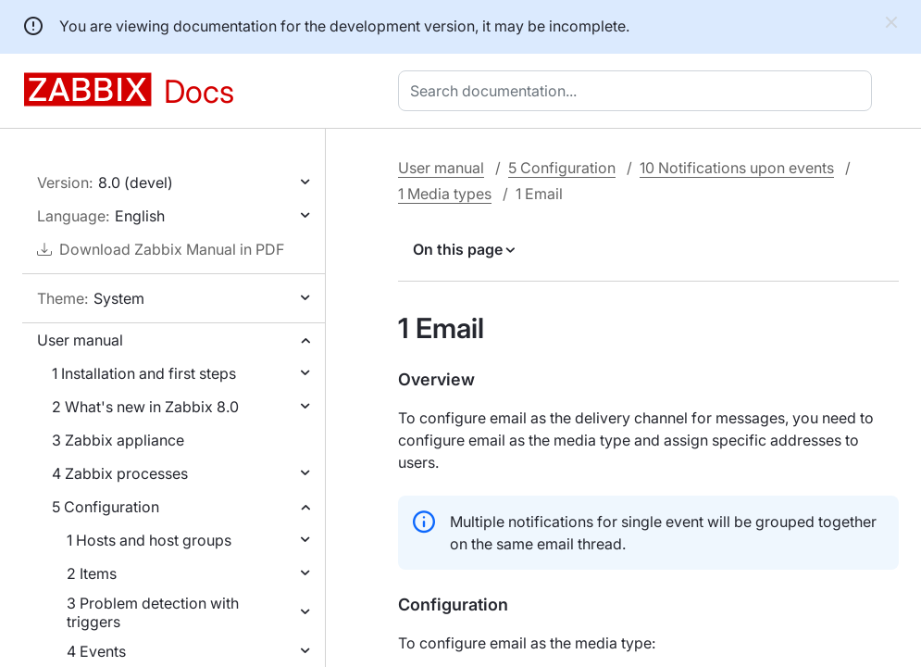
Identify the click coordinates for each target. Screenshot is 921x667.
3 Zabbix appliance (118, 440)
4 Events (96, 651)
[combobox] (638, 90)
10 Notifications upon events (737, 167)
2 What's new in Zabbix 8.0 (145, 406)
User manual (80, 340)
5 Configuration (105, 506)
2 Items (92, 573)
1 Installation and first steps (144, 373)
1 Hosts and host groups (149, 540)
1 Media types (445, 193)
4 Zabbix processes (120, 473)
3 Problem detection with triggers (153, 612)
